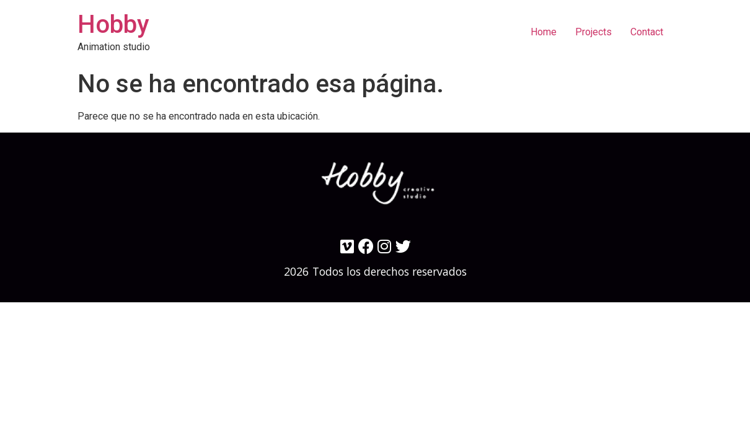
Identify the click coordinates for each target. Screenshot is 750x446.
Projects (593, 32)
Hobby (113, 24)
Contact (646, 32)
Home (544, 32)
